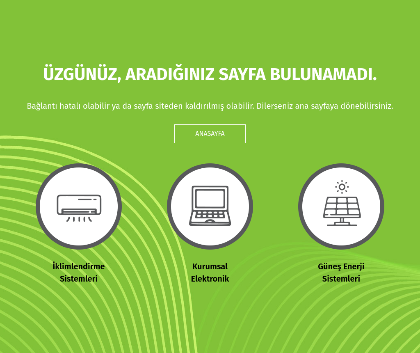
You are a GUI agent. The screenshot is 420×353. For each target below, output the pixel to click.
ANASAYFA (209, 134)
